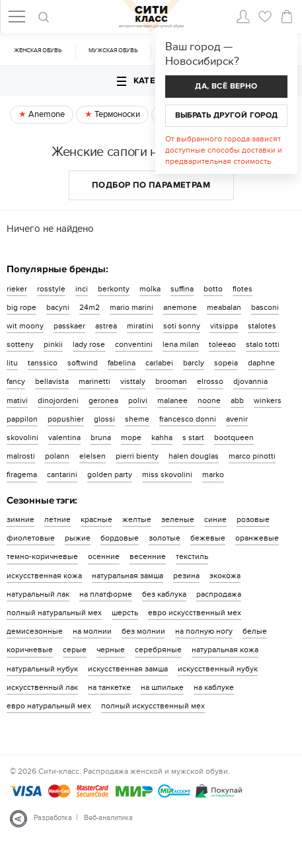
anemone (180, 307)
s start (193, 437)
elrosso (210, 381)
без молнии (143, 631)
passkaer (69, 325)
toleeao (222, 344)
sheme (137, 419)
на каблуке (214, 687)
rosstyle (51, 288)
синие (215, 519)
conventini (134, 344)
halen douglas (194, 456)
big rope (21, 307)
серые (75, 649)
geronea (103, 400)
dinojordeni (58, 400)
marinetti (94, 381)
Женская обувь (37, 50)
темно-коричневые (42, 556)
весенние (148, 556)
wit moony (25, 325)
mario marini (131, 307)
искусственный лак (42, 687)
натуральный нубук (42, 668)
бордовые (119, 538)
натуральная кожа (225, 649)
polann (57, 456)
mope (131, 437)
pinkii (53, 344)
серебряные (158, 649)
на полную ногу (204, 631)
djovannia (250, 381)
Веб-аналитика (108, 817)
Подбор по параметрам (151, 185)
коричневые (30, 649)
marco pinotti (252, 456)
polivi (137, 400)
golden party (109, 474)
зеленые (177, 519)
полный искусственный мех (153, 705)
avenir (237, 419)
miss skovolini (167, 474)
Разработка (53, 817)
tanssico (42, 362)
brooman (171, 381)
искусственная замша (128, 668)
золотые (164, 538)
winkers (268, 400)
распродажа (218, 594)
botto (213, 288)
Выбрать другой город (226, 115)
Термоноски (116, 114)
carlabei (159, 362)
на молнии (92, 631)
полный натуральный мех (54, 612)
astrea (106, 325)
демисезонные (35, 631)
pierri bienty (137, 456)
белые (255, 631)
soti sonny (181, 325)
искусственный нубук (218, 668)
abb (237, 400)
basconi (265, 307)
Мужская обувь (113, 50)
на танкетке (109, 687)
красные (96, 519)
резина (186, 575)
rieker (17, 288)
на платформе (105, 594)
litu (12, 362)
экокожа (225, 575)
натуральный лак (38, 594)
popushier (66, 419)
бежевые (207, 538)
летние (57, 519)
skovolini (22, 437)
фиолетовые (31, 538)
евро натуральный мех (49, 705)
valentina (64, 437)
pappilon (22, 419)
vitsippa (224, 325)
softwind (82, 362)
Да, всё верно (226, 86)
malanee (172, 400)
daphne (261, 362)
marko (213, 474)
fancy (16, 381)
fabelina (121, 362)
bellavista (52, 381)
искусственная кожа (44, 575)
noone (209, 400)
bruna (101, 437)
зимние (20, 519)
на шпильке (162, 687)
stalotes (262, 325)
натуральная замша (127, 575)
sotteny (20, 344)
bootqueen (234, 437)
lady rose (89, 344)
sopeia (226, 362)
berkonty (114, 288)
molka (150, 288)
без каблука (164, 594)
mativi (17, 400)
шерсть (125, 612)
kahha (161, 437)
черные (110, 649)
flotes (242, 288)
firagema (22, 474)
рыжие (78, 538)
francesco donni (187, 419)
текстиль (192, 556)
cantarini (62, 474)
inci (81, 288)
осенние (104, 556)
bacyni (57, 307)
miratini (140, 325)
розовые (253, 519)
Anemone (45, 114)
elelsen (92, 456)
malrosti (21, 456)
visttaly (132, 381)
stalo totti (263, 344)
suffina (182, 288)
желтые (136, 519)
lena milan (181, 344)
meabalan (224, 307)
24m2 (89, 307)
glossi (104, 419)
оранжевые (257, 538)
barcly (193, 362)
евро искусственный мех (194, 612)
